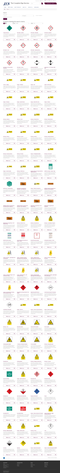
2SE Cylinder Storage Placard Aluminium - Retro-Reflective (21, 189)
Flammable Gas (5, 361)
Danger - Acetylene (20, 84)
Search (8, 9)
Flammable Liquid (47, 378)
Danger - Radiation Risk (20, 430)
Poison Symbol (46, 326)
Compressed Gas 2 (6, 32)
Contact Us (30, 7)
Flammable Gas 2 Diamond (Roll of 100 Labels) (23, 292)
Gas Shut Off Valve (6, 378)
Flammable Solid (33, 378)
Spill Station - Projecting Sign (8, 188)
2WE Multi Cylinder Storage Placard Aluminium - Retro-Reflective (49, 189)
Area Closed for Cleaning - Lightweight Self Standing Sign (50, 275)
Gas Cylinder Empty (20, 413)
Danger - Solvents (47, 101)
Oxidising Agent (19, 361)
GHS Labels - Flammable (34, 32)
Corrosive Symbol (33, 344)
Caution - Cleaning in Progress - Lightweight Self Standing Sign (22, 258)
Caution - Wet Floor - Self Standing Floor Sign (49, 258)
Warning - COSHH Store (20, 171)
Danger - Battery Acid (47, 84)
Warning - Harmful (34, 136)
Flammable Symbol (20, 326)
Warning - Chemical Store (35, 119)
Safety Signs (10, 7)
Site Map (18, 465)
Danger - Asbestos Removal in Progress (37, 413)
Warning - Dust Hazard (48, 153)
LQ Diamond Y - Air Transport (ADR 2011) (49, 68)
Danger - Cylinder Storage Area (35, 188)
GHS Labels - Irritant (20, 67)
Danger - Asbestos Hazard (48, 309)
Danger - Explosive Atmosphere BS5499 (50, 447)
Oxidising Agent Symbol (7, 344)
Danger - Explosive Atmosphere (36, 447)
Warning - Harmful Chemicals (49, 136)
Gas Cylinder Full (5, 413)
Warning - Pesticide (20, 153)
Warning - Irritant (33, 430)
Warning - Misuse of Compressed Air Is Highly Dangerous (37, 171)
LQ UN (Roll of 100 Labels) (7, 309)
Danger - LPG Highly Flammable (35, 153)
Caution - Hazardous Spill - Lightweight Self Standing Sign (36, 275)
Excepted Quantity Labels (35, 240)
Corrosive (4, 447)
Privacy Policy (5, 465)
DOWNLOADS (36, 7)
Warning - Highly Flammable (7, 430)
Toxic (45, 430)
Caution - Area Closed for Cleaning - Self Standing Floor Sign (8, 292)
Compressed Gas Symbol (34, 326)
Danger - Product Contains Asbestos (36, 309)
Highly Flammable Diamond (35, 292)
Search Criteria (5, 14)
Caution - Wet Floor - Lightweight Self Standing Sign (9, 258)
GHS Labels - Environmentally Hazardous (7, 68)
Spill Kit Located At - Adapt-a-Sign (49, 171)
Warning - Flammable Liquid (48, 344)
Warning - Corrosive (20, 136)
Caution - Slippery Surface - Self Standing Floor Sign (22, 275)
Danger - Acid (33, 84)
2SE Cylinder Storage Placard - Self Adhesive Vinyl (36, 206)
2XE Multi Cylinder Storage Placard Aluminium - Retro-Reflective (22, 206)
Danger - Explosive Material (21, 378)
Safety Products (17, 7)
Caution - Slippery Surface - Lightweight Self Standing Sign (36, 258)
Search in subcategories (38, 15)
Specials (32, 466)
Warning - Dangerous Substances (36, 361)
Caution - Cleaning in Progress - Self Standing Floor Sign (9, 275)
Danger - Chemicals (6, 101)
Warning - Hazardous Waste (7, 153)
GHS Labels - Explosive (47, 32)
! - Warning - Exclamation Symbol (22, 344)
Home (5, 7)
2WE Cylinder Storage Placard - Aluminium (49, 206)
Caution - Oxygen (6, 84)
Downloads (4, 467)
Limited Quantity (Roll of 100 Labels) (50, 292)
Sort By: (14, 23)
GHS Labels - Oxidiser (20, 32)
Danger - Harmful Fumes (21, 101)
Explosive (18, 447)
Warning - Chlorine (6, 136)
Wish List (45, 465)
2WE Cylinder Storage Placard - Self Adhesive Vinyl (8, 223)
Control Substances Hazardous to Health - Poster (22, 241)
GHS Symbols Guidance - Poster (49, 240)
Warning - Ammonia (6, 119)
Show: (32, 23)
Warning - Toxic (5, 326)
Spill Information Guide (7, 240)
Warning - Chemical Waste (48, 119)
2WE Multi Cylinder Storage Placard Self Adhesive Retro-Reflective (8, 206)
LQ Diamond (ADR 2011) (34, 67)
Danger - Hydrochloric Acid (35, 101)
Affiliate (32, 465)
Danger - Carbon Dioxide (7, 171)
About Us (24, 7)
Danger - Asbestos (20, 309)
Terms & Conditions (6, 466)
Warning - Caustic (20, 119)
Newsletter (45, 466)
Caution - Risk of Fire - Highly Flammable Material (48, 414)
